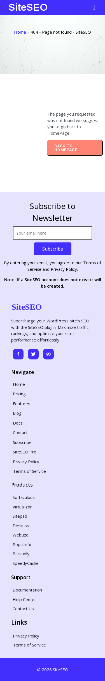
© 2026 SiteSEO (52, 669)
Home (20, 32)
